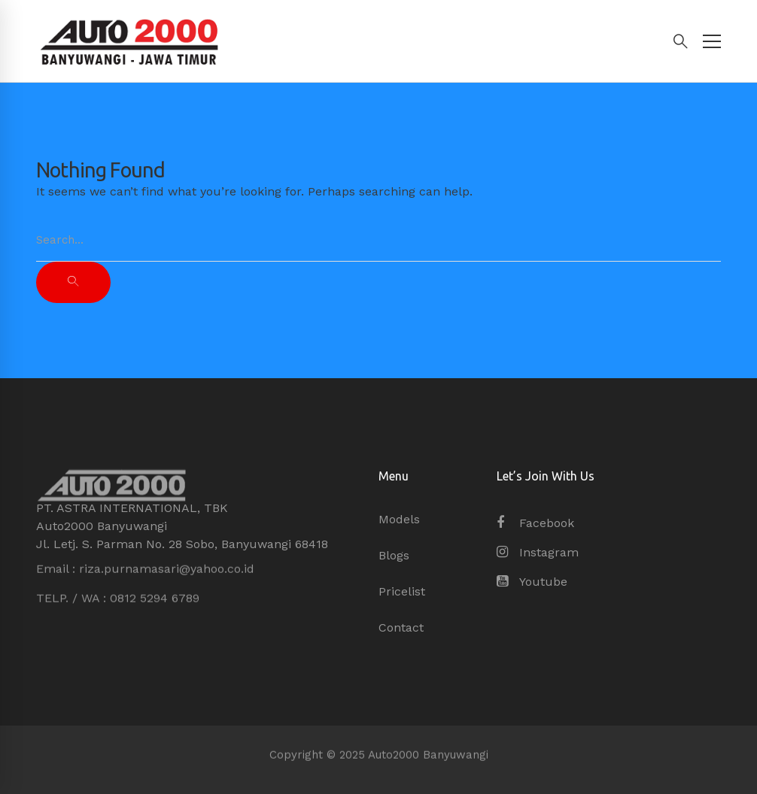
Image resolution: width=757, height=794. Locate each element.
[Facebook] (535, 523)
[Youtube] (532, 582)
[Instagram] (538, 552)
